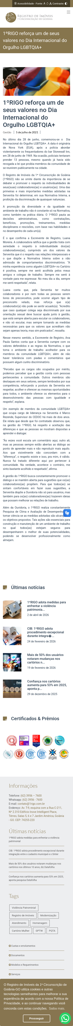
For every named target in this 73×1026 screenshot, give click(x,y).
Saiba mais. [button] (57, 1008)
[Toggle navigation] (68, 12)
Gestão (7, 132)
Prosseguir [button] (36, 1018)
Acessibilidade (25, 3)
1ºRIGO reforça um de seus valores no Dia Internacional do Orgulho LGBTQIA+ (33, 113)
